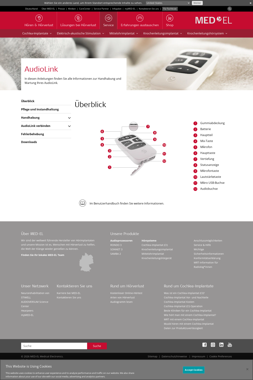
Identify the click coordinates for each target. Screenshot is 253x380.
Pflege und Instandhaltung (40, 109)
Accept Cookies (193, 370)
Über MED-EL (48, 8)
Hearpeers (27, 310)
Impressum (198, 356)
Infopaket (116, 8)
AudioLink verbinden (35, 126)
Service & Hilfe (202, 245)
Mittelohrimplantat (123, 33)
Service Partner (101, 8)
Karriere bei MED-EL (68, 293)
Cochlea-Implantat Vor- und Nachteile (186, 297)
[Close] (247, 370)
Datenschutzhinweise (174, 356)
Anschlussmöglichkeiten (208, 240)
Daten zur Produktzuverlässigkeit (183, 328)
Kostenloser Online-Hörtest (126, 293)
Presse (61, 8)
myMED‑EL (130, 8)
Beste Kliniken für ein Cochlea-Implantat (188, 310)
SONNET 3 (116, 249)
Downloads (29, 142)
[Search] (229, 8)
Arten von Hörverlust (122, 297)
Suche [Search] (97, 346)
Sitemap (152, 356)
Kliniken (72, 8)
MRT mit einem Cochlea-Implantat (184, 319)
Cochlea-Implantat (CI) (155, 245)
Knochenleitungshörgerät (157, 258)
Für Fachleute (170, 8)
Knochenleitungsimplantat (162, 33)
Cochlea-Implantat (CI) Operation (183, 306)
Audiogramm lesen (121, 301)
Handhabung (30, 118)
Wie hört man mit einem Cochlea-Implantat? (190, 315)
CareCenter (84, 8)
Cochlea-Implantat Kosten (179, 301)
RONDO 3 (116, 245)
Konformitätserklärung (207, 258)
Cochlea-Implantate (36, 33)
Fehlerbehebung (32, 134)
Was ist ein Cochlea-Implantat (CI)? (184, 293)
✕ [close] (250, 3)
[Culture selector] (168, 3)
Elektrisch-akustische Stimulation (80, 33)
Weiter (197, 3)
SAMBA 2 (115, 253)
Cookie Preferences (220, 356)
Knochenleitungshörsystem (207, 33)
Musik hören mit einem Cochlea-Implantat (189, 323)
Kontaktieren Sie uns (149, 8)
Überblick (27, 101)
